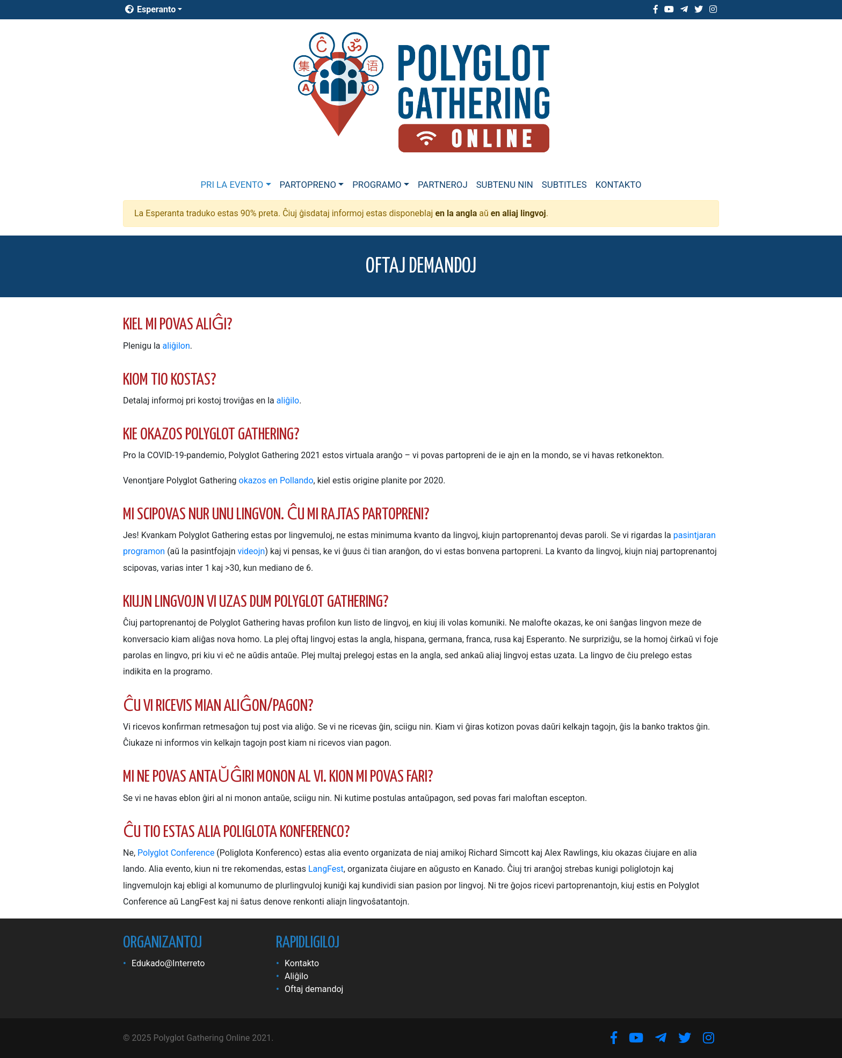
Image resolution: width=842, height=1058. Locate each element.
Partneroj (443, 184)
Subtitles (564, 184)
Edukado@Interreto (168, 963)
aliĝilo (288, 400)
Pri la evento (231, 184)
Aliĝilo (296, 976)
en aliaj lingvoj (518, 213)
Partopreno (308, 184)
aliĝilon (176, 346)
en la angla (456, 213)
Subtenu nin (504, 184)
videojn (251, 551)
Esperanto (150, 9)
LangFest (326, 869)
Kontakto (619, 184)
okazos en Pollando (276, 480)
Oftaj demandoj (314, 989)
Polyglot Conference (175, 853)
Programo (376, 184)
